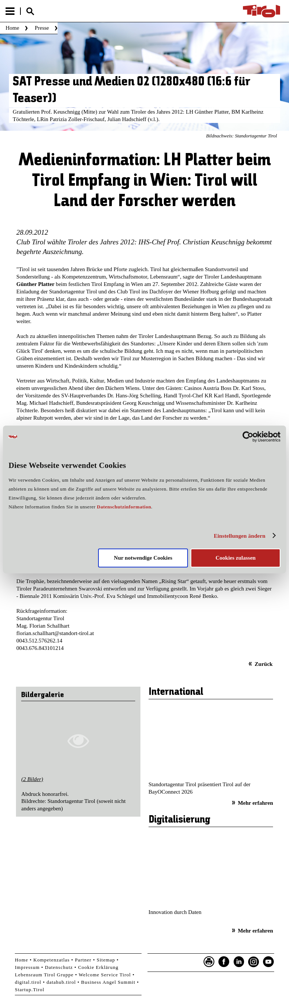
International (176, 692)
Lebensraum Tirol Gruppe (44, 974)
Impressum (27, 967)
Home (12, 28)
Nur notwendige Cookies (143, 558)
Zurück (264, 664)
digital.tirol (28, 982)
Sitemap (106, 960)
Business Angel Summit (108, 982)
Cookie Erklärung (98, 967)
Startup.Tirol (29, 989)
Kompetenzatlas (51, 960)
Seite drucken (209, 961)
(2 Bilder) (32, 779)
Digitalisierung (179, 820)
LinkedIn (238, 961)
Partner (83, 960)
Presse (42, 28)
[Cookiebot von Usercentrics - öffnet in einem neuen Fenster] (247, 436)
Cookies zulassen (235, 558)
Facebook (224, 961)
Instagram (253, 961)
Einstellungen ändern (239, 536)
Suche (30, 11)
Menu (10, 11)
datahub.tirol (61, 982)
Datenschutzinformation (124, 507)
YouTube (268, 961)
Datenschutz (59, 967)
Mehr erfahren (255, 803)
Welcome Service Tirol (105, 974)
